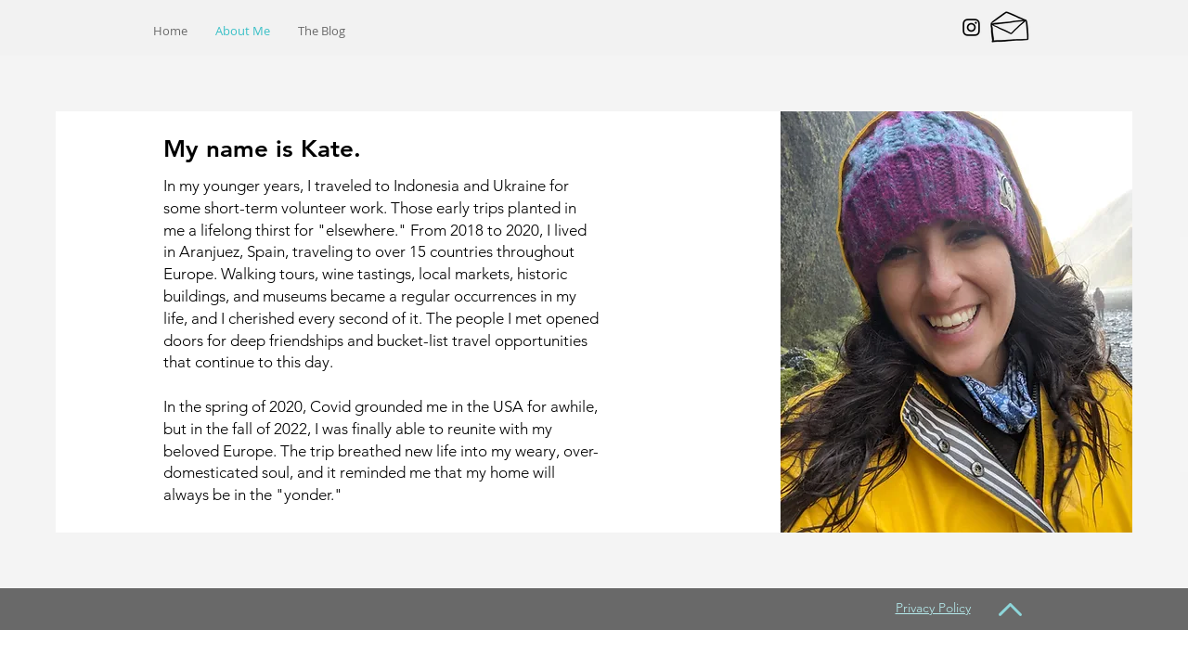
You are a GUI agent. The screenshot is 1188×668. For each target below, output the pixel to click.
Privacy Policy (933, 607)
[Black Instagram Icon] (971, 27)
